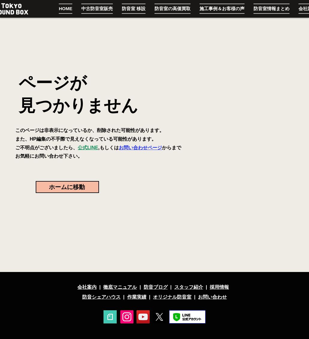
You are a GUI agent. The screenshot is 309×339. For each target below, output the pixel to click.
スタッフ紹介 (188, 287)
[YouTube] (143, 316)
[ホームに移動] (67, 187)
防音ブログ (156, 287)
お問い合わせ (212, 297)
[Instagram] (127, 316)
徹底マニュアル (120, 287)
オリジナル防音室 (172, 297)
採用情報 (219, 287)
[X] (159, 316)
